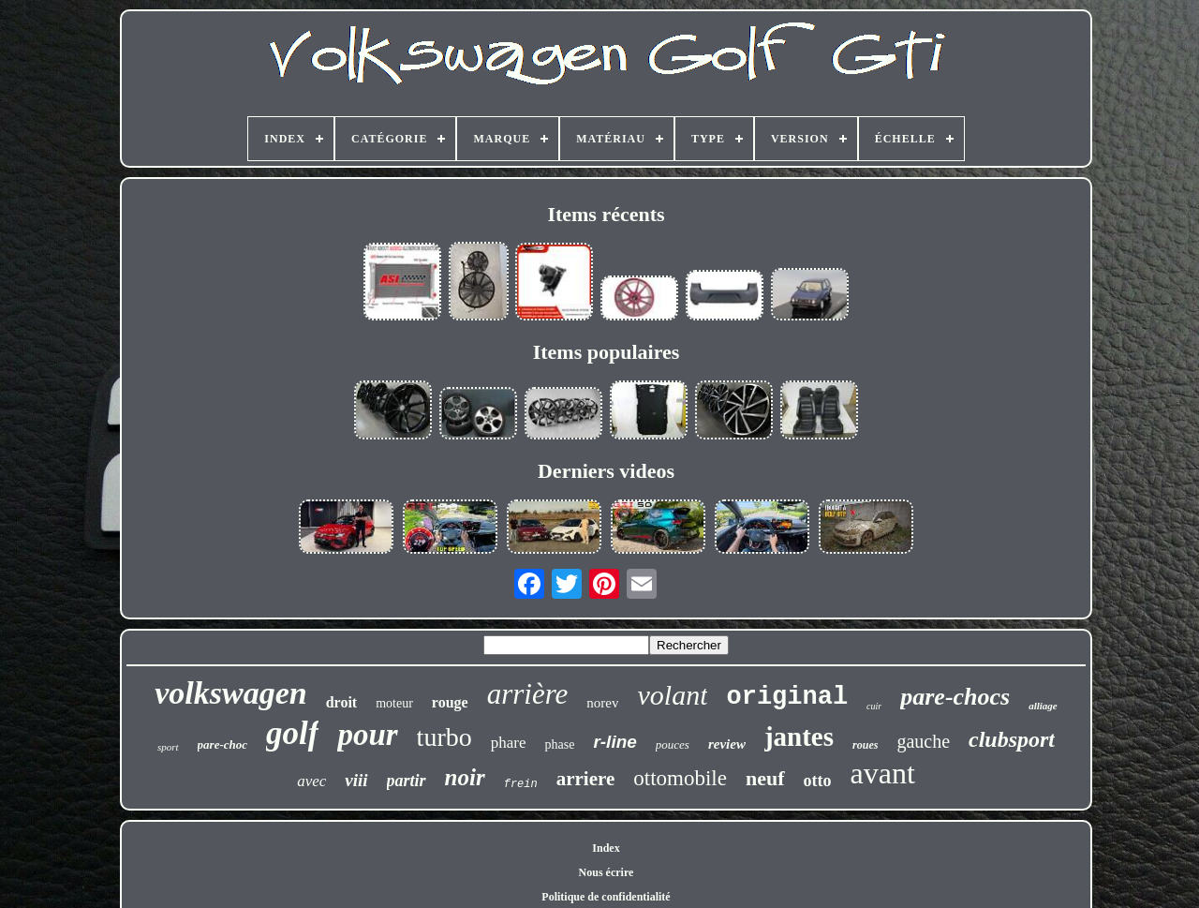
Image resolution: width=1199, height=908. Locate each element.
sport (168, 746)
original (787, 697)
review (727, 744)
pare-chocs (955, 696)
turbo (444, 737)
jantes (799, 737)
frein (521, 784)
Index (605, 848)
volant (672, 694)
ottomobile (680, 778)
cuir (873, 706)
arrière (528, 693)
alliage (1043, 705)
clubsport (1012, 739)
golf (292, 733)
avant (883, 773)
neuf (765, 778)
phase (559, 744)
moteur (394, 703)
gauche (923, 741)
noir (465, 777)
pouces (672, 744)
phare (508, 743)
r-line (614, 742)
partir (406, 780)
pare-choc (222, 744)
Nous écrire (606, 872)
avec (311, 781)
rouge (450, 702)
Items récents (605, 214)
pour (367, 735)
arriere (585, 778)
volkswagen (230, 693)
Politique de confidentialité (605, 896)
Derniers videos (606, 471)
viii (356, 780)
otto (818, 780)
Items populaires (606, 352)
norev (602, 702)
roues (865, 745)
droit (341, 702)
